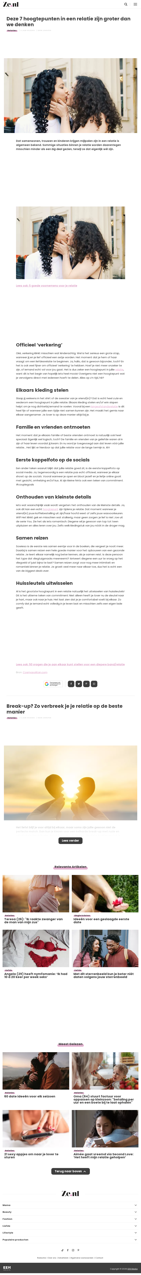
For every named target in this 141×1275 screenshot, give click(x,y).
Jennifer (47, 30)
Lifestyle (8, 1232)
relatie (119, 369)
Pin (86, 684)
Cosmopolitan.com (35, 672)
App (94, 684)
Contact (99, 1257)
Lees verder (70, 841)
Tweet (79, 684)
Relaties (12, 30)
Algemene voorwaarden (81, 1257)
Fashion (7, 1219)
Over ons (52, 1257)
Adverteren (63, 1257)
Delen (71, 684)
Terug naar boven (68, 1171)
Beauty (7, 1212)
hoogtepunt (50, 509)
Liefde (6, 1226)
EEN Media (133, 1269)
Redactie (41, 1257)
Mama (6, 1205)
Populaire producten (15, 1239)
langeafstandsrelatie (104, 406)
